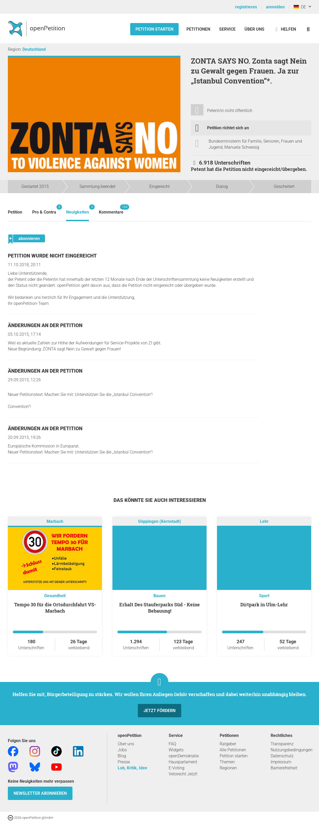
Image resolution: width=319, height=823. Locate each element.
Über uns (126, 743)
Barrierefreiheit (284, 767)
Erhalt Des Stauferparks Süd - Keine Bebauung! (159, 607)
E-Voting (176, 767)
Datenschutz (282, 755)
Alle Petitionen (233, 749)
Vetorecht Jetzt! (183, 773)
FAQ (172, 743)
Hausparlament (183, 761)
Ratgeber (228, 743)
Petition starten (154, 29)
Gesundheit (55, 595)
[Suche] (308, 29)
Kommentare (111, 209)
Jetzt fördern (159, 710)
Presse (124, 761)
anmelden (275, 6)
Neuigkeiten (77, 209)
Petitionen (198, 29)
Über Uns (254, 29)
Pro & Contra (44, 209)
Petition (15, 212)
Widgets (176, 749)
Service (227, 29)
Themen (227, 761)
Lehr (264, 521)
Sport (264, 595)
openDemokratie (184, 755)
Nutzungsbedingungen (291, 749)
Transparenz (282, 743)
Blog (122, 755)
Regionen (228, 767)
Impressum (281, 761)
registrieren (246, 6)
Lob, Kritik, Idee (132, 767)
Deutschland (34, 49)
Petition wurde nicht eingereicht (52, 256)
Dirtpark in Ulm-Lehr (264, 604)
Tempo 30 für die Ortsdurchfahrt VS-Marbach (55, 607)
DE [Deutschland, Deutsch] (300, 6)
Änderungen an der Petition (45, 325)
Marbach (55, 521)
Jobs (122, 749)
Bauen (159, 595)
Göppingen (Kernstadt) (159, 521)
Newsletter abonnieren (40, 793)
